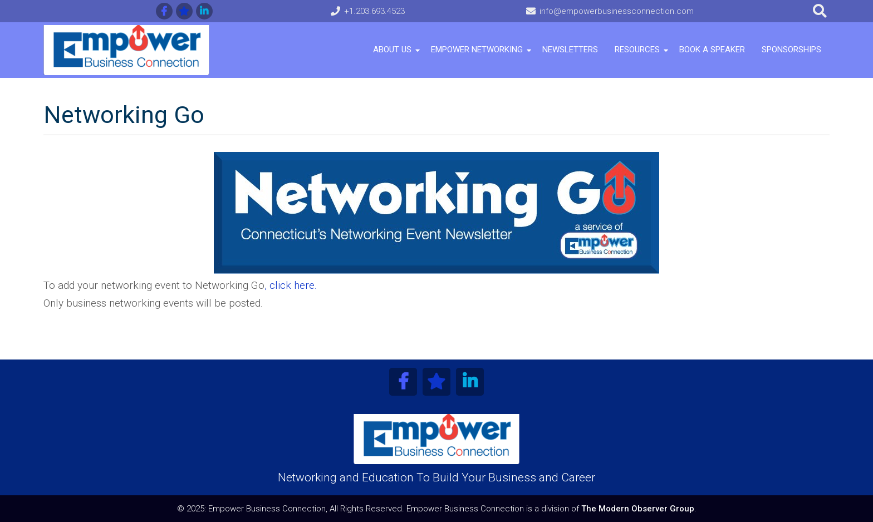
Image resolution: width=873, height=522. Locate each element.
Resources (637, 50)
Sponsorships (791, 50)
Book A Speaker (712, 50)
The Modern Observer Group (637, 509)
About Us (392, 50)
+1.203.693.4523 (374, 11)
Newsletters (570, 50)
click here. (292, 285)
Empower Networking (477, 50)
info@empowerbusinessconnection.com (617, 11)
